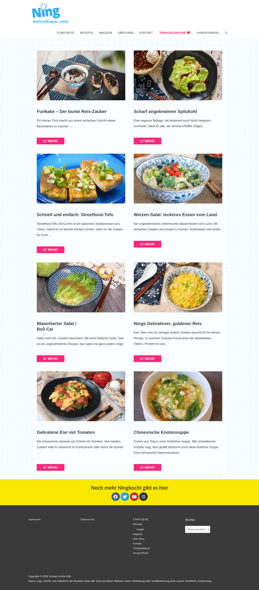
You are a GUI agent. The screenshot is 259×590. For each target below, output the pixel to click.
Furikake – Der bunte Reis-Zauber (72, 111)
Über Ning (126, 32)
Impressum (34, 519)
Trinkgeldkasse (141, 548)
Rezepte (86, 32)
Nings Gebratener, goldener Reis (168, 323)
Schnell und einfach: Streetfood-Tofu (75, 214)
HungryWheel (208, 32)
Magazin (105, 32)
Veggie (140, 529)
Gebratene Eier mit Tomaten (66, 432)
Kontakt (146, 32)
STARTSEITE (65, 32)
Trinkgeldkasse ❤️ (174, 32)
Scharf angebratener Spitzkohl (165, 111)
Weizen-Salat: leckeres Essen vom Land (175, 214)
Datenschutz (88, 519)
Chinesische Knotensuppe (161, 432)
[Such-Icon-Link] (226, 33)
